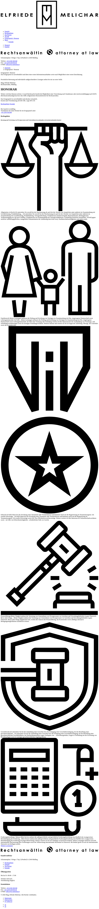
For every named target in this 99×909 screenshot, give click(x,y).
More (6, 40)
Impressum (8, 898)
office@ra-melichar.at (13, 64)
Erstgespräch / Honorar (12, 38)
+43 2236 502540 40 (10, 63)
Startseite (7, 68)
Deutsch (7, 45)
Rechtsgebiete (9, 33)
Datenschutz (8, 900)
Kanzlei (7, 31)
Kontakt (11, 42)
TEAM (7, 36)
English (7, 47)
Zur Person (8, 35)
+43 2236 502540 (11, 61)
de (5, 905)
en (5, 906)
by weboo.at (8, 901)
